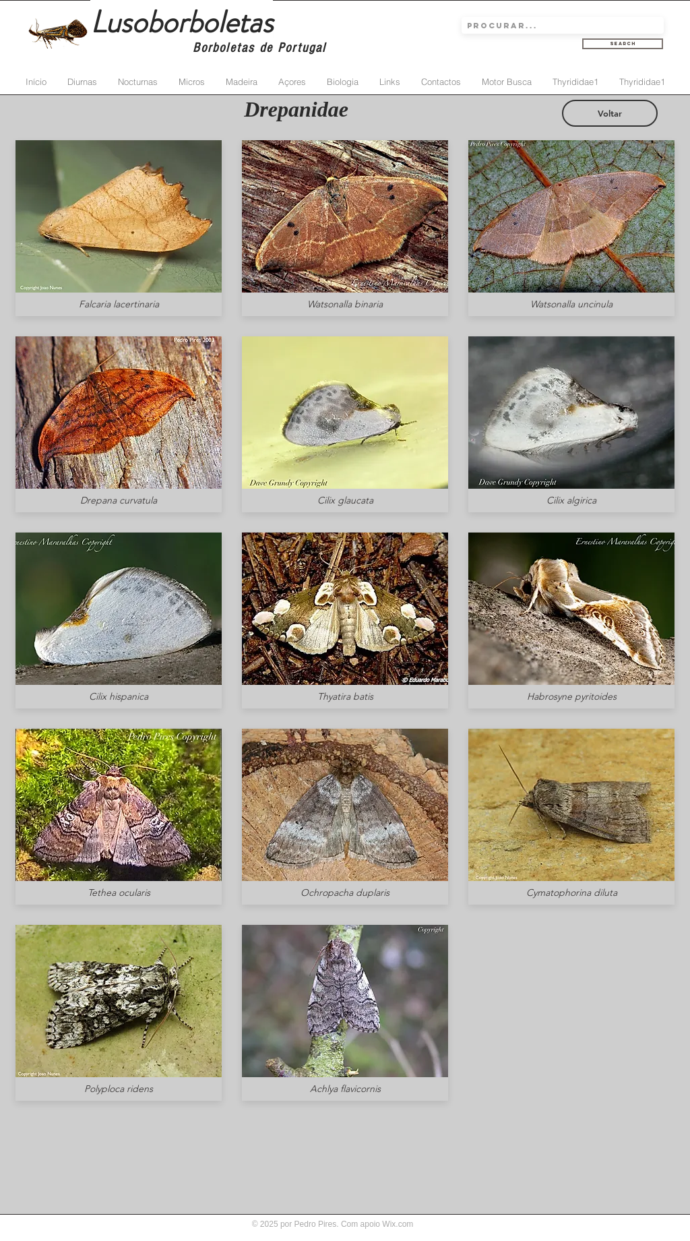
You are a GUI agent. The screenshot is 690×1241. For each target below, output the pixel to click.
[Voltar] (610, 113)
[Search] (622, 43)
